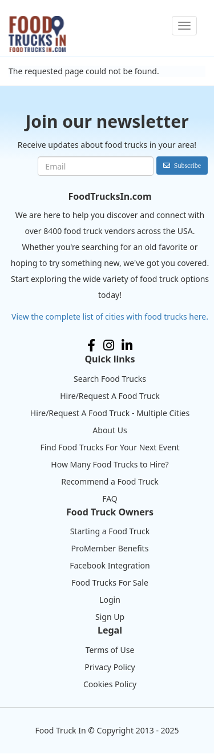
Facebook (91, 345)
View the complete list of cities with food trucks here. (109, 316)
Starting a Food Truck (110, 531)
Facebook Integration (110, 565)
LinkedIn (127, 345)
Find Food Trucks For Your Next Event (109, 447)
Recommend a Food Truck (109, 481)
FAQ (110, 498)
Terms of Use (110, 649)
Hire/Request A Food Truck (110, 395)
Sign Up (109, 616)
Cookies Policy (109, 684)
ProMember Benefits (110, 548)
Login (109, 599)
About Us (109, 430)
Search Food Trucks (110, 378)
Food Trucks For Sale (109, 582)
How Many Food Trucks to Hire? (109, 464)
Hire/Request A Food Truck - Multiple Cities (109, 413)
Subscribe (187, 165)
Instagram (108, 345)
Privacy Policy (109, 667)
